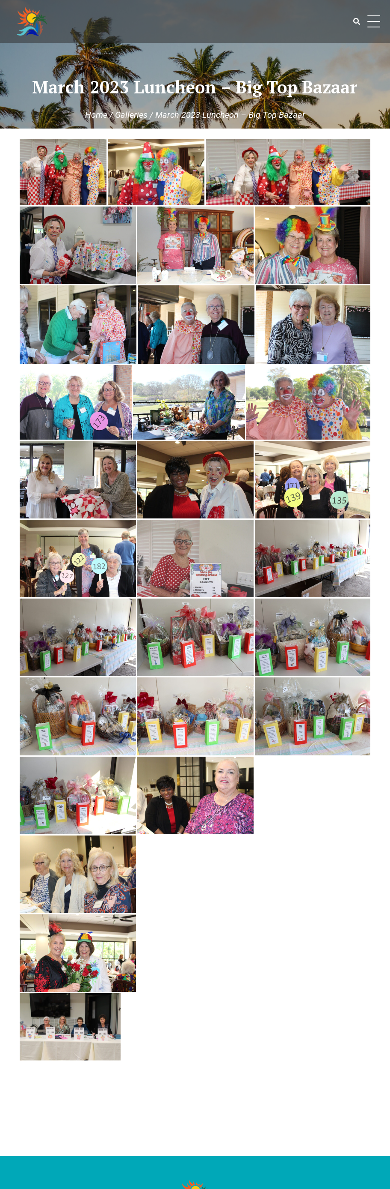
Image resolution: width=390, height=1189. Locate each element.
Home (96, 115)
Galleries (131, 115)
